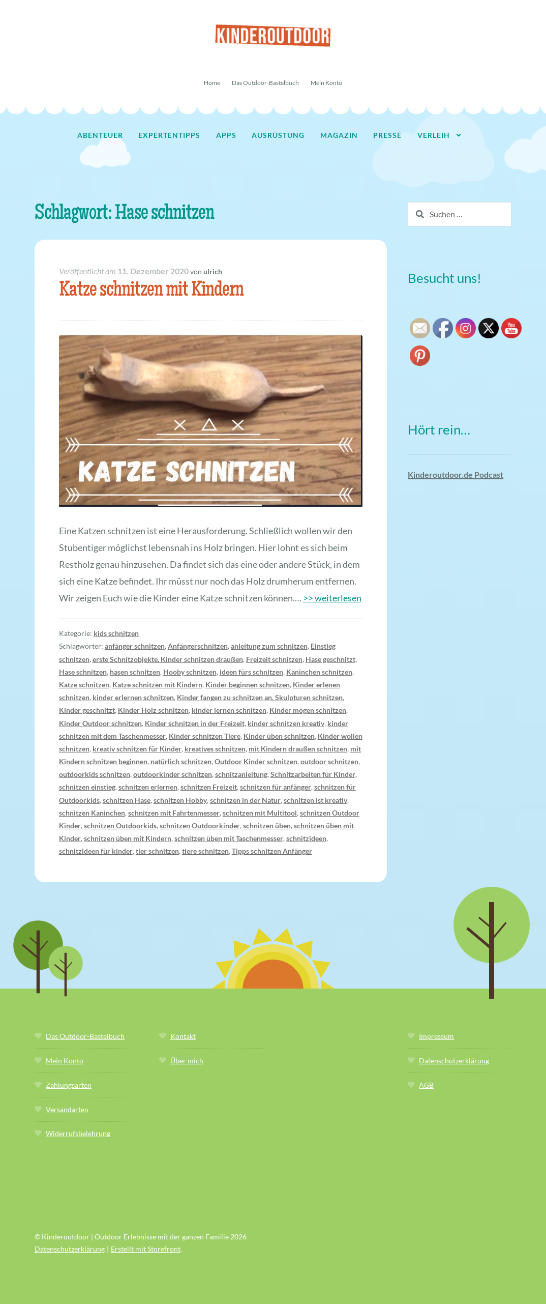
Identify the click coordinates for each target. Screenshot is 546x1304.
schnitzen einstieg (87, 787)
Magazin (339, 135)
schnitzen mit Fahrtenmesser (174, 812)
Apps (226, 135)
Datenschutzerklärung (454, 1060)
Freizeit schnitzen (274, 659)
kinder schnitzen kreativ (286, 723)
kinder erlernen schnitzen (133, 697)
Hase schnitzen (83, 672)
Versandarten (67, 1109)
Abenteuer (100, 135)
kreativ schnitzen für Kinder (137, 748)
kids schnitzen (116, 633)
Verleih (433, 135)
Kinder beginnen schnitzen (247, 684)
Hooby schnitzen (190, 672)
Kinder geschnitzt (87, 710)
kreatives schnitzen (215, 748)
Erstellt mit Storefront (145, 1248)
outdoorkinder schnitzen (172, 774)
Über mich (186, 1060)
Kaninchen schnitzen (319, 672)
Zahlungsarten (69, 1085)
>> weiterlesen (332, 597)
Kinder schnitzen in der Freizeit (195, 723)
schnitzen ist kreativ (315, 800)
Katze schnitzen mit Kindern (151, 291)
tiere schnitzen (205, 851)
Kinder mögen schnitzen (307, 710)
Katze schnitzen (84, 684)
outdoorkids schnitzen (94, 774)
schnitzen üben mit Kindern (127, 838)
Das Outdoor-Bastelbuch (265, 82)
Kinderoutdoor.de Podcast (455, 474)
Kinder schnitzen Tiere (204, 736)
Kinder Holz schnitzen (153, 710)
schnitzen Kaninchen (92, 812)
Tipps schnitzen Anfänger (272, 851)
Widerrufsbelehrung (78, 1133)
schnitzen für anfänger (275, 787)
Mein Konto (326, 82)
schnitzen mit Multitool (260, 812)
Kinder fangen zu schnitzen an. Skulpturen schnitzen (260, 697)
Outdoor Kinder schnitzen (256, 761)
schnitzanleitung (241, 774)
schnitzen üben (267, 825)
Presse (387, 135)
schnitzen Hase (126, 800)
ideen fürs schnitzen (251, 672)
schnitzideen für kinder (96, 851)
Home (212, 82)
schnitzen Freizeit (208, 787)
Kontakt (183, 1036)
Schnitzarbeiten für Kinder (312, 774)
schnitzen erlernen (147, 787)
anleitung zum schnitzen (269, 646)
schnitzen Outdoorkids (120, 825)
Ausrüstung (278, 135)
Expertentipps (169, 135)
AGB (426, 1085)
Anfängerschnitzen (198, 646)
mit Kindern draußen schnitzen (298, 748)
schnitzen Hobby (180, 800)
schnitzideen (306, 838)
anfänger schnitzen (135, 646)
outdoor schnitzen (329, 761)
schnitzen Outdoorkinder (200, 825)
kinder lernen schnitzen (229, 710)
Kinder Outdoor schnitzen (100, 723)
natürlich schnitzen (180, 761)
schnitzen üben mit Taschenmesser (228, 838)
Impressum (436, 1036)
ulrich (212, 271)
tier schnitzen (157, 851)
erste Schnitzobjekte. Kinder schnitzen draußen (168, 659)
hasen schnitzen (135, 672)
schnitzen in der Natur (245, 800)
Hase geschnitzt (330, 659)
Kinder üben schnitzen (279, 736)
